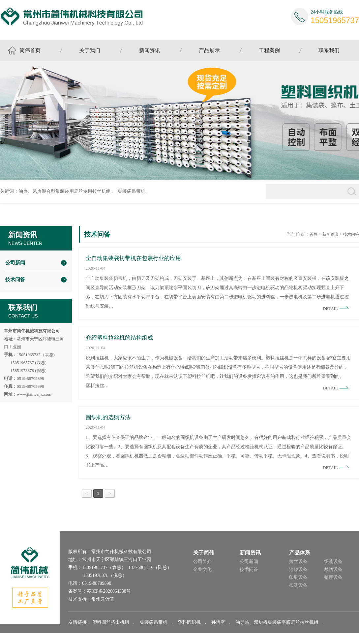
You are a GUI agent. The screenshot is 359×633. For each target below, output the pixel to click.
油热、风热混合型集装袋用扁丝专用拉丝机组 (64, 191)
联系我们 (329, 50)
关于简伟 (203, 552)
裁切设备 (333, 569)
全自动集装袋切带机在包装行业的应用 (133, 258)
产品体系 (299, 552)
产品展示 (209, 50)
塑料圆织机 (189, 622)
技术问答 (15, 279)
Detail (330, 308)
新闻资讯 (149, 50)
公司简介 (202, 561)
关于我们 (89, 50)
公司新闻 (15, 262)
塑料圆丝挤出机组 (110, 622)
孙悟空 (218, 622)
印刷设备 (298, 577)
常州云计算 (102, 599)
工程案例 (269, 50)
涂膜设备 (298, 569)
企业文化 (202, 569)
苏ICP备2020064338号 (109, 591)
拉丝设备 (298, 561)
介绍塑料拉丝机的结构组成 (119, 338)
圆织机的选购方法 (108, 417)
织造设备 (333, 561)
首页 (313, 234)
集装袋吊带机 (131, 191)
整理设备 (333, 577)
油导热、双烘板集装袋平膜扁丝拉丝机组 (276, 622)
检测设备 (298, 585)
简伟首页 (30, 50)
